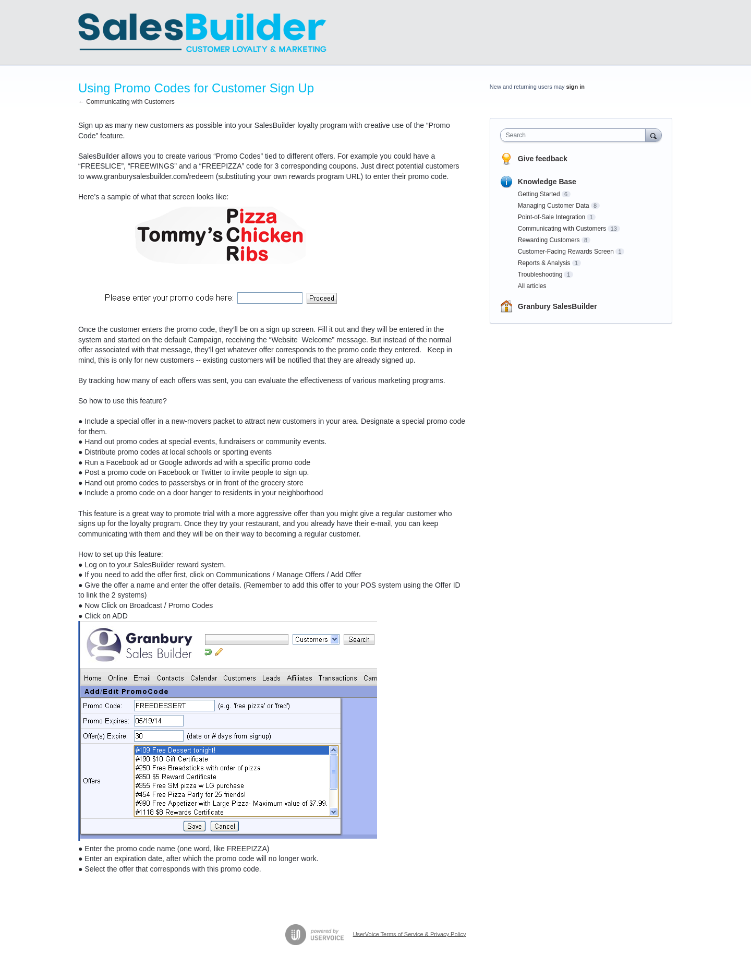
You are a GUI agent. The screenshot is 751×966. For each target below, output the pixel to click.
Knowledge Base (547, 181)
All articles (532, 286)
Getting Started (539, 194)
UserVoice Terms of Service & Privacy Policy (409, 934)
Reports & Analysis (544, 263)
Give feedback (542, 158)
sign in (575, 87)
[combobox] (575, 135)
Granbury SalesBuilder (557, 306)
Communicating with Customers (562, 228)
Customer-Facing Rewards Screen (566, 251)
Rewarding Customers (549, 240)
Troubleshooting (540, 274)
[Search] (653, 134)
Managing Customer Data (553, 205)
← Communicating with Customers (126, 101)
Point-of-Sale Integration (551, 217)
